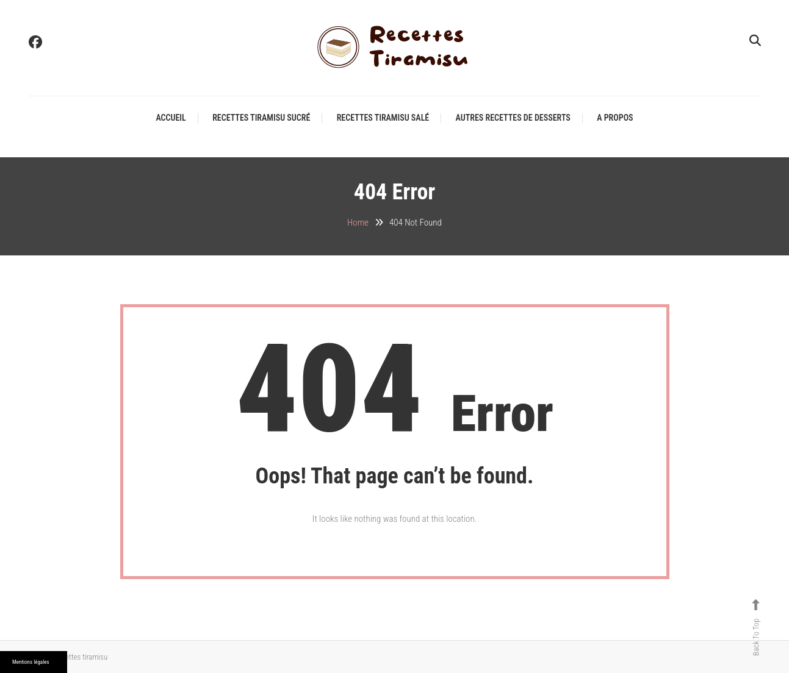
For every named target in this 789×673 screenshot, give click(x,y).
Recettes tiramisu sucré (261, 118)
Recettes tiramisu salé (383, 118)
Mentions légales (30, 662)
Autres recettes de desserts (513, 118)
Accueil (171, 118)
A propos (615, 118)
